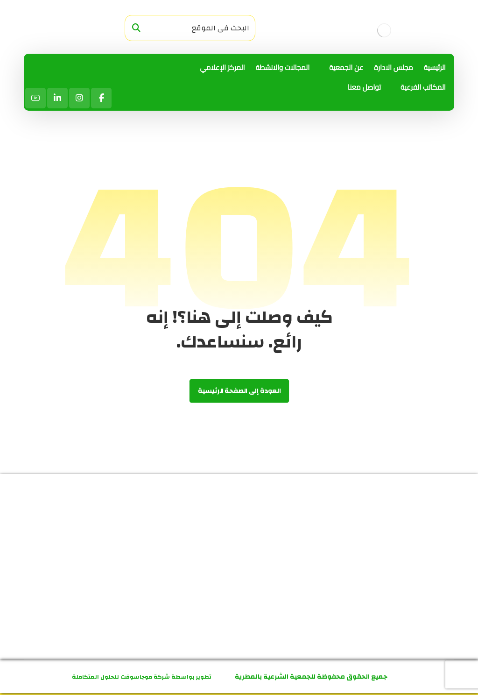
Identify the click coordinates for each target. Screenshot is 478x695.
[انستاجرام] (79, 98)
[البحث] (136, 28)
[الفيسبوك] (101, 98)
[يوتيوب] (35, 98)
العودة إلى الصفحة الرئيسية (238, 391)
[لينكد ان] (57, 98)
